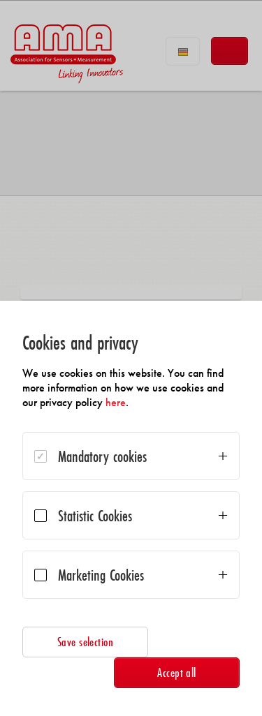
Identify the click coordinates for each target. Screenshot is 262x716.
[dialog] (131, 508)
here (115, 402)
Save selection (85, 641)
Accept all (176, 672)
